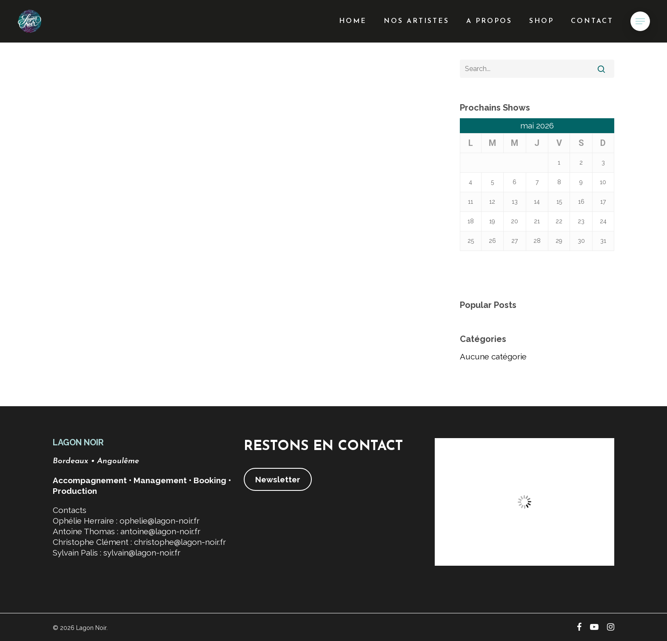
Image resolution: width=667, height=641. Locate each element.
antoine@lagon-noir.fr (160, 531)
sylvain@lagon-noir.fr (141, 552)
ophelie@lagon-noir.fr (160, 520)
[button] (640, 21)
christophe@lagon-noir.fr (180, 542)
